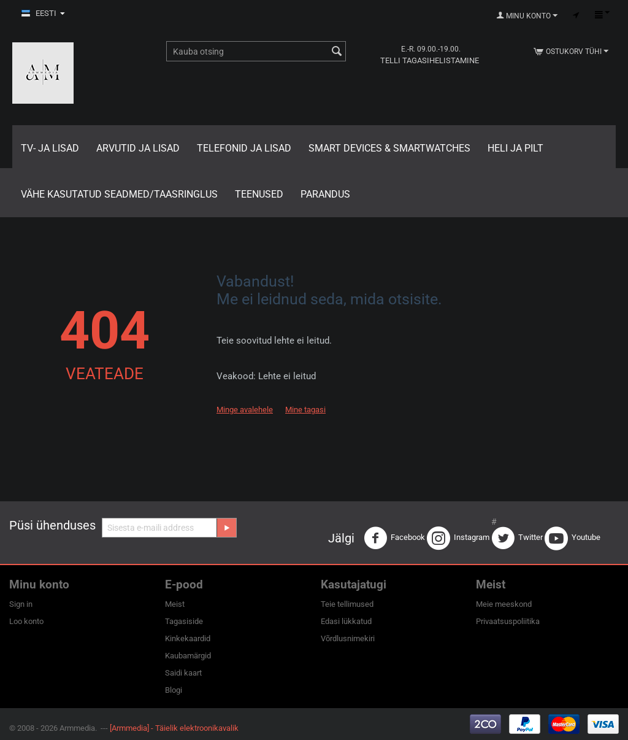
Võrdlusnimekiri (348, 638)
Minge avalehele (244, 409)
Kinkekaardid (187, 638)
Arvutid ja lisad (138, 148)
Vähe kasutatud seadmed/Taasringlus (119, 194)
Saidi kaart (183, 672)
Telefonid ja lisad (244, 148)
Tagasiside (184, 621)
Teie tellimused (347, 604)
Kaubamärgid (188, 655)
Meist (175, 604)
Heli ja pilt (515, 148)
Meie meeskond (504, 604)
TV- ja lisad (50, 148)
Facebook (394, 538)
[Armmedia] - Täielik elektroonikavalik (174, 728)
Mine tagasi (305, 409)
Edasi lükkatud (346, 621)
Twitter (517, 538)
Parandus (325, 194)
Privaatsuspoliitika (508, 621)
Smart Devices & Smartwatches (389, 148)
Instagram (458, 538)
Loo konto (26, 621)
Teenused (259, 194)
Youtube (572, 538)
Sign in (21, 604)
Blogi (173, 690)
